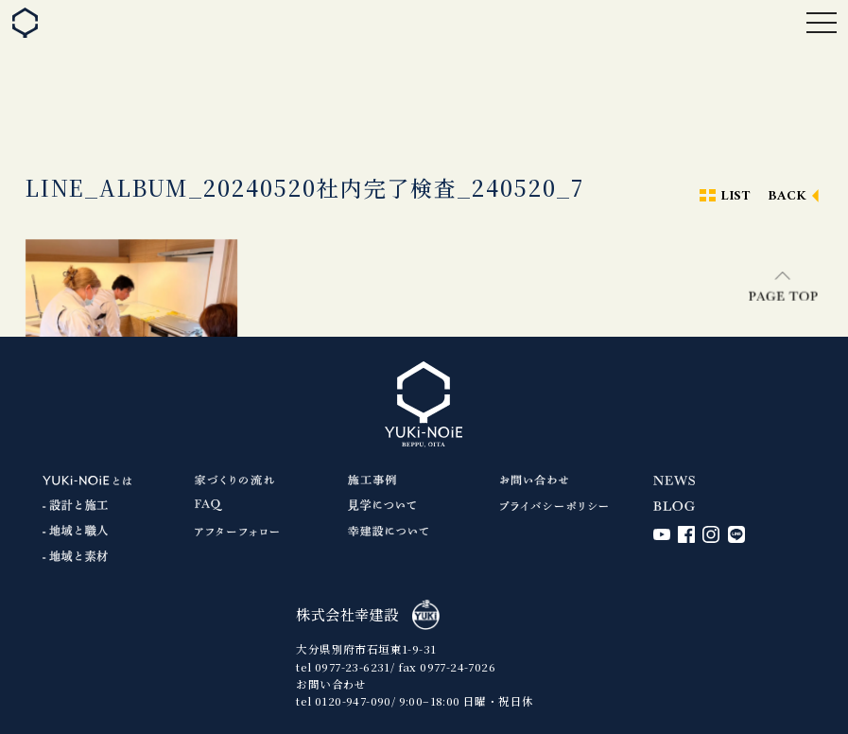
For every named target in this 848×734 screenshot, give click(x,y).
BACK (787, 196)
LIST (735, 196)
